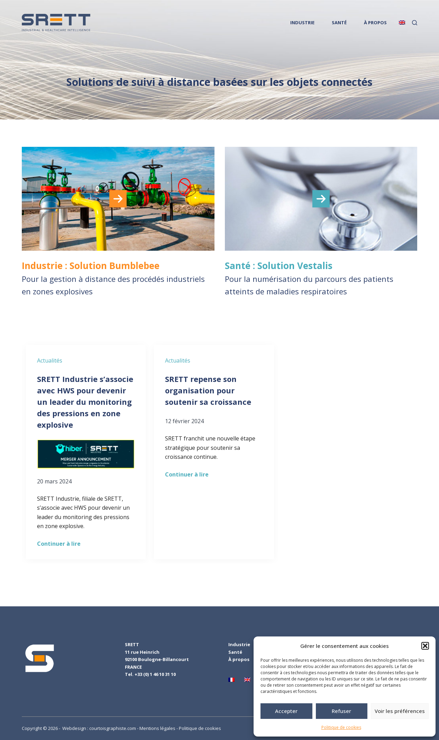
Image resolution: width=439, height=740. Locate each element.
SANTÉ (339, 22)
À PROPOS (375, 22)
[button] (425, 645)
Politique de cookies (341, 727)
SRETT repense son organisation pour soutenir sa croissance (209, 390)
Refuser (341, 710)
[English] (402, 22)
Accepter (286, 710)
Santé (235, 652)
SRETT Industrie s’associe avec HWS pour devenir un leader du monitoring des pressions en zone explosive (85, 402)
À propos (238, 659)
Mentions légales (157, 728)
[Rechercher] (414, 22)
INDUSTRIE (302, 22)
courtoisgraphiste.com (112, 728)
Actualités (49, 360)
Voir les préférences (400, 710)
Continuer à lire (59, 543)
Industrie (239, 644)
